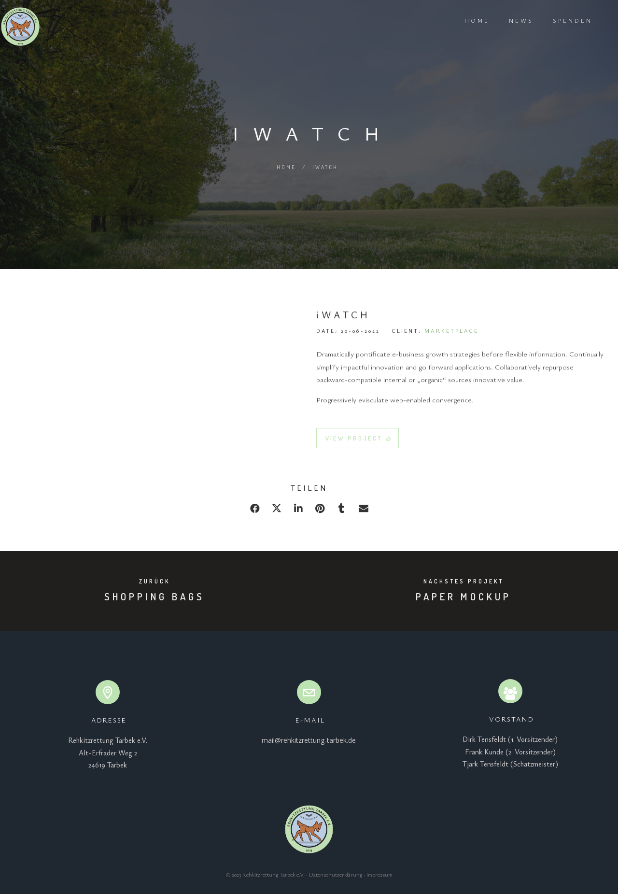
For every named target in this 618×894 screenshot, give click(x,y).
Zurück (154, 581)
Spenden (559, 20)
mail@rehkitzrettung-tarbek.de (309, 740)
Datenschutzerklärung (335, 874)
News (507, 20)
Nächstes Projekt (463, 581)
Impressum (379, 874)
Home (463, 20)
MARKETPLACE (451, 335)
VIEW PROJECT (359, 442)
